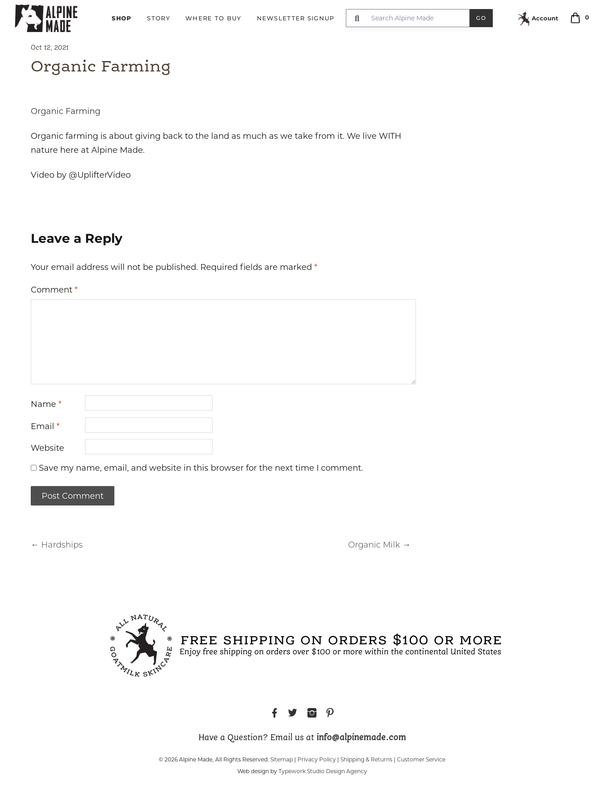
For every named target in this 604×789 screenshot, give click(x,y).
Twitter (292, 714)
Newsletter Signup (296, 18)
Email (45, 426)
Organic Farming (65, 111)
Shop (122, 18)
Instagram (311, 714)
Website (47, 448)
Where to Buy (213, 18)
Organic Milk (379, 545)
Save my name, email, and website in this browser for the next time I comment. (201, 468)
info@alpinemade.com (361, 737)
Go (481, 17)
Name (46, 404)
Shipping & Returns (366, 759)
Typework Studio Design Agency (322, 771)
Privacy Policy (316, 759)
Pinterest (330, 714)
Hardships (57, 545)
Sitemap (281, 759)
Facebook (274, 714)
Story (158, 18)
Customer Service (421, 759)
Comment (54, 290)
